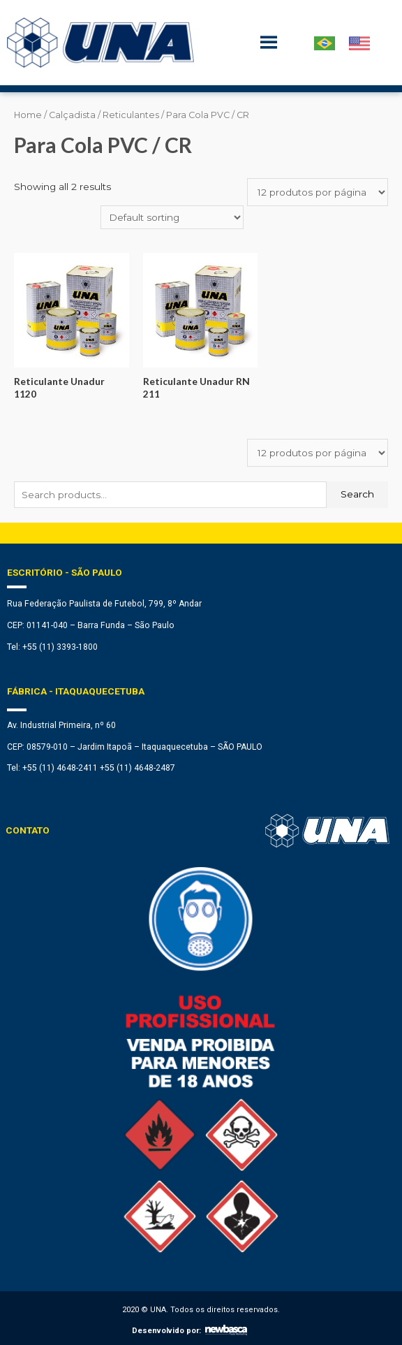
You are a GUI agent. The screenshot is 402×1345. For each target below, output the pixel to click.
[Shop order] (172, 217)
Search (357, 494)
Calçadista (72, 115)
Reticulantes (131, 115)
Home (28, 115)
